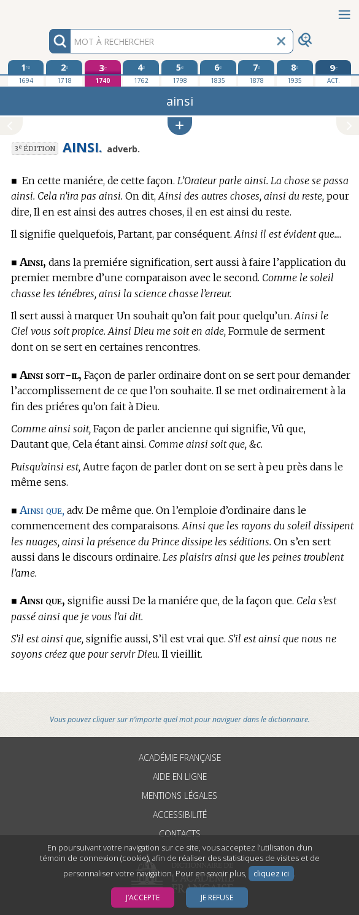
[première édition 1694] (26, 73)
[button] (180, 126)
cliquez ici (271, 873)
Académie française (180, 757)
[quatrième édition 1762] (141, 73)
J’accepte (143, 897)
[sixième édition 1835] (218, 73)
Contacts (180, 833)
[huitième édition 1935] (295, 73)
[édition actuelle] (333, 73)
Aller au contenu (47, 10)
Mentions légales (179, 795)
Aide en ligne (180, 776)
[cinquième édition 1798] (179, 73)
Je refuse (217, 897)
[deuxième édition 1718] (64, 73)
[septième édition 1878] (256, 73)
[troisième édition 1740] (103, 73)
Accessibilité (180, 814)
